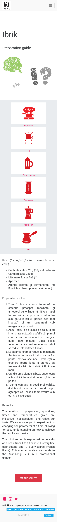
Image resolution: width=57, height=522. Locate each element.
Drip (28, 150)
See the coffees (28, 478)
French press (28, 175)
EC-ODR (19, 509)
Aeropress (28, 200)
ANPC (10, 509)
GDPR (28, 509)
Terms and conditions (43, 509)
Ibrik (28, 249)
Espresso (28, 125)
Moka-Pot (28, 225)
